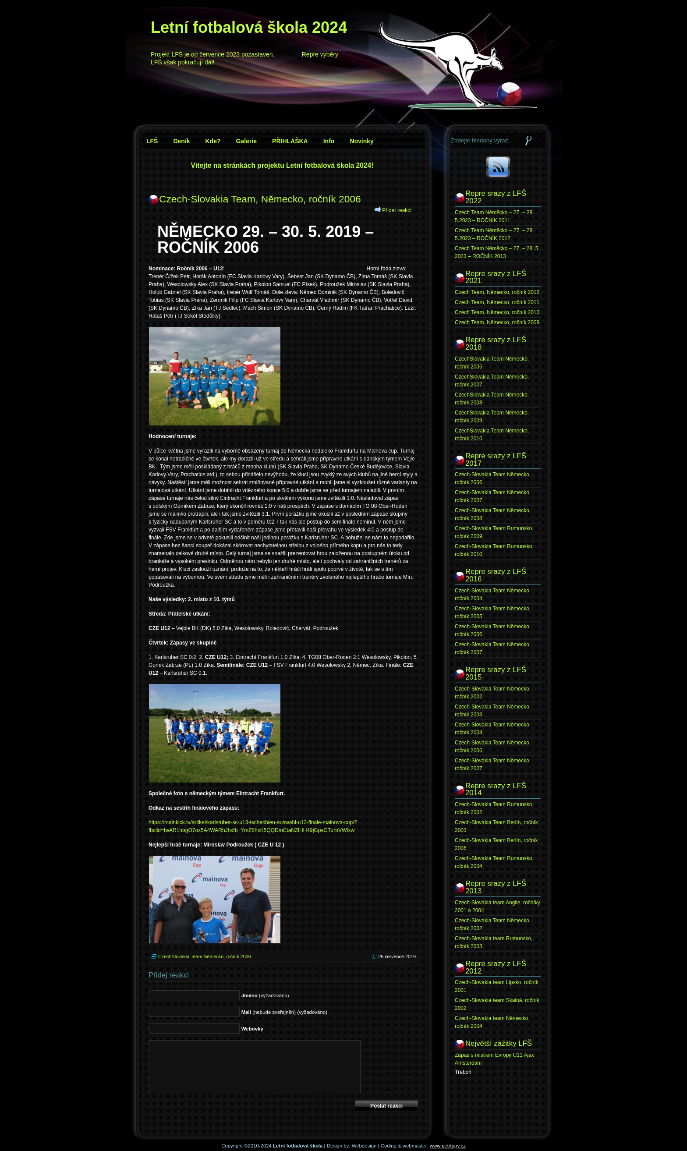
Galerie (246, 141)
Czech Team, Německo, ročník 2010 (497, 312)
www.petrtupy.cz (448, 1145)
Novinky (361, 141)
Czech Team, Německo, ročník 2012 (497, 292)
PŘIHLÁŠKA (290, 141)
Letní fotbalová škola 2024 (249, 27)
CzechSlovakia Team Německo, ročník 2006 (204, 956)
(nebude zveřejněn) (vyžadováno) (284, 1012)
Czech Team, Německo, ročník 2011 (497, 302)
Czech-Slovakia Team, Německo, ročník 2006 (260, 199)
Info (329, 141)
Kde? (213, 141)
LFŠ (152, 141)
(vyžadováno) (265, 995)
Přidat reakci (396, 210)
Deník (181, 141)
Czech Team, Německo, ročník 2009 (497, 322)
